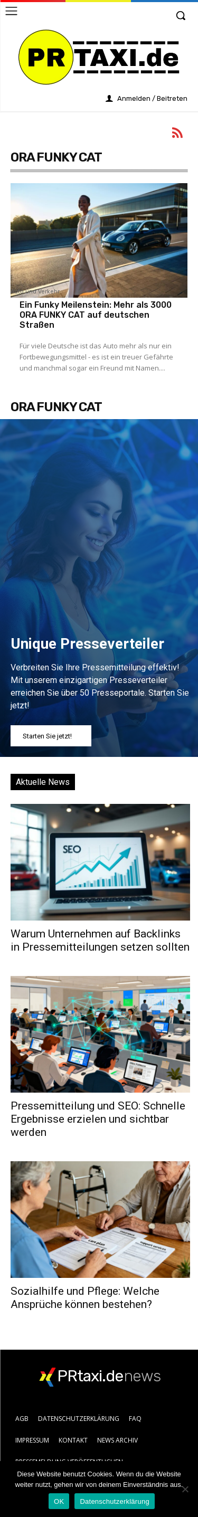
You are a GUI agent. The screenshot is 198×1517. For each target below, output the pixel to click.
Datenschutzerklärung (114, 1501)
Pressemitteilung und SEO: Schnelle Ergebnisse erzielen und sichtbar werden (98, 1119)
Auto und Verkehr (35, 292)
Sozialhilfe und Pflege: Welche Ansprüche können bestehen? (85, 1298)
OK (59, 1501)
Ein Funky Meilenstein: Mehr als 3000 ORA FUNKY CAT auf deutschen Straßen (96, 315)
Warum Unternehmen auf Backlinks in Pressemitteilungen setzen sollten (100, 940)
